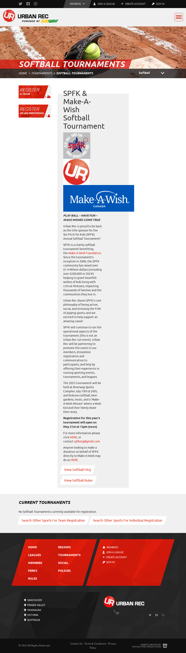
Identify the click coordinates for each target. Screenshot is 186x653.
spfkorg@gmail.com (87, 441)
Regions (64, 547)
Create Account (133, 3)
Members (35, 563)
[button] (77, 4)
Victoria (31, 615)
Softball (153, 73)
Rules (32, 579)
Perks (32, 571)
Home (23, 73)
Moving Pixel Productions (146, 646)
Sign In (158, 3)
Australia (32, 620)
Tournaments (41, 73)
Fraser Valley (34, 605)
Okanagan (32, 610)
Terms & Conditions (95, 643)
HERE (73, 437)
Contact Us (76, 643)
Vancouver (33, 600)
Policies (64, 571)
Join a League (113, 552)
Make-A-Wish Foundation (84, 253)
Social (63, 563)
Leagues (34, 555)
